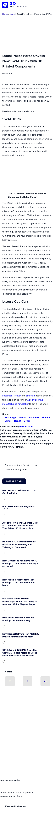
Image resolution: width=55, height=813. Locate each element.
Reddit (16, 421)
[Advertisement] (27, 746)
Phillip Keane (26, 426)
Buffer (6, 421)
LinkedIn (30, 395)
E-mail (26, 421)
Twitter (17, 395)
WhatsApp (9, 417)
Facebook (7, 395)
